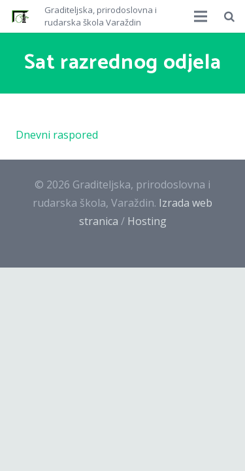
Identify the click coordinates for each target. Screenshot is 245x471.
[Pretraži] (229, 16)
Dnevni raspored (57, 135)
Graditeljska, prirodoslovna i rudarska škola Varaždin (100, 16)
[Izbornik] (201, 16)
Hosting (147, 221)
